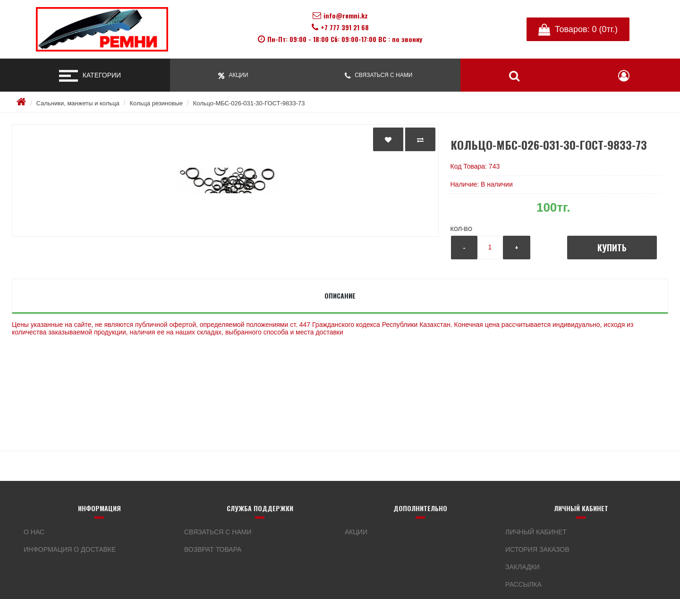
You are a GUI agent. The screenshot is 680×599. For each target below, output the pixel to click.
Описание (340, 295)
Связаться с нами (218, 532)
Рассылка (523, 584)
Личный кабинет (536, 532)
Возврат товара (212, 549)
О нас (34, 532)
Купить (612, 247)
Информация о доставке (70, 549)
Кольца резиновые (156, 103)
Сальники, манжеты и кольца (77, 103)
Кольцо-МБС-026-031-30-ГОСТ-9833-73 (249, 103)
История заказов (537, 549)
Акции (356, 532)
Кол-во (461, 229)
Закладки (522, 567)
